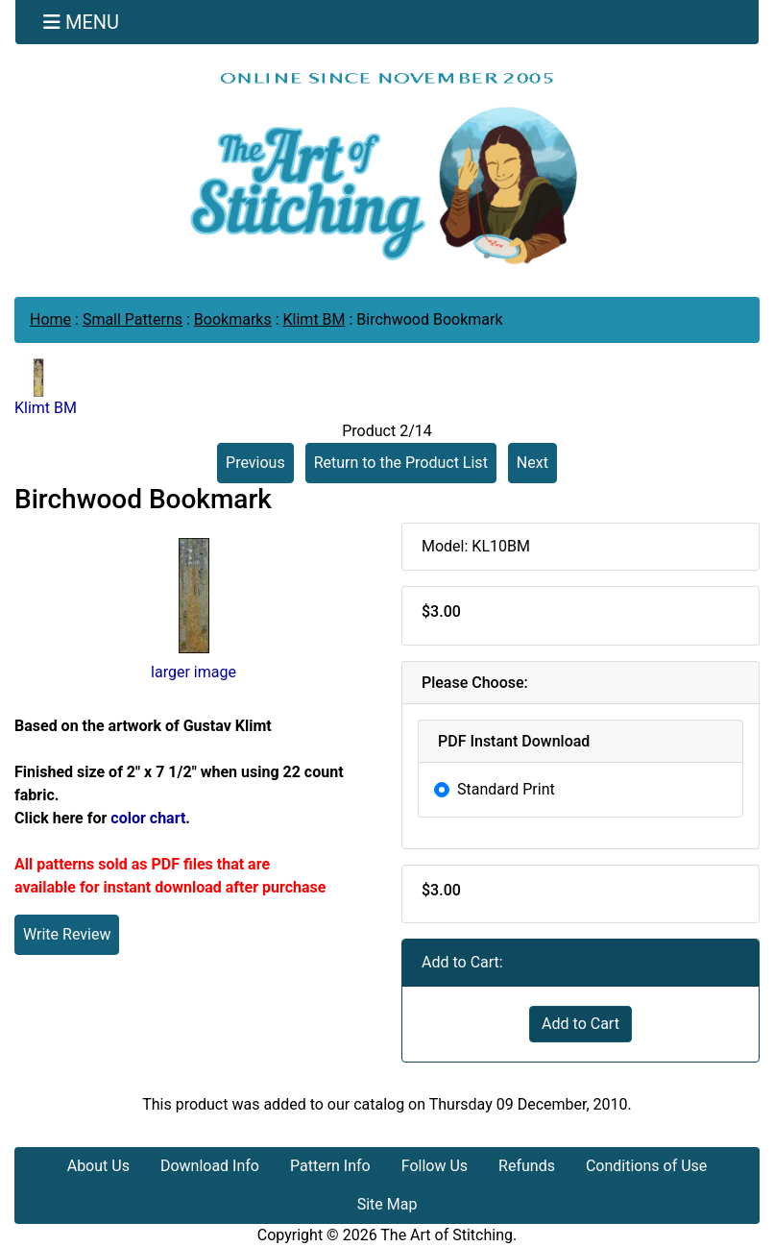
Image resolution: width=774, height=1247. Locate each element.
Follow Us (434, 1166)
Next (532, 462)
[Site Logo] (387, 167)
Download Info (209, 1166)
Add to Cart (580, 1024)
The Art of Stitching (446, 1235)
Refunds (526, 1166)
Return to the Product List (401, 462)
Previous (255, 462)
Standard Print (506, 789)
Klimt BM (314, 319)
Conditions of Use (646, 1166)
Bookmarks (233, 319)
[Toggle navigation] (81, 22)
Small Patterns (132, 319)
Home (50, 319)
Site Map (387, 1204)
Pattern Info (330, 1166)
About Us (98, 1166)
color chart (147, 818)
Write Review (66, 934)
